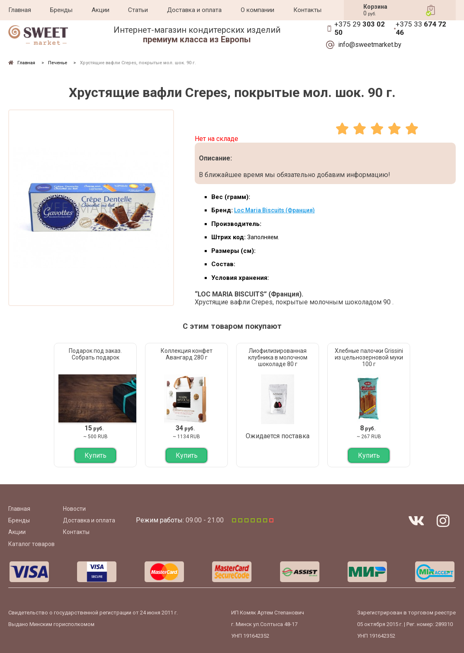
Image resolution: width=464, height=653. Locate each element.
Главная (19, 10)
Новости (74, 508)
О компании (257, 10)
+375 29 (359, 28)
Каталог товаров (31, 544)
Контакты (307, 10)
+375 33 (421, 28)
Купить (95, 455)
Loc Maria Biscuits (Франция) (274, 210)
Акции (100, 10)
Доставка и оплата (194, 10)
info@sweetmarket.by (369, 45)
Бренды (61, 10)
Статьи (138, 10)
